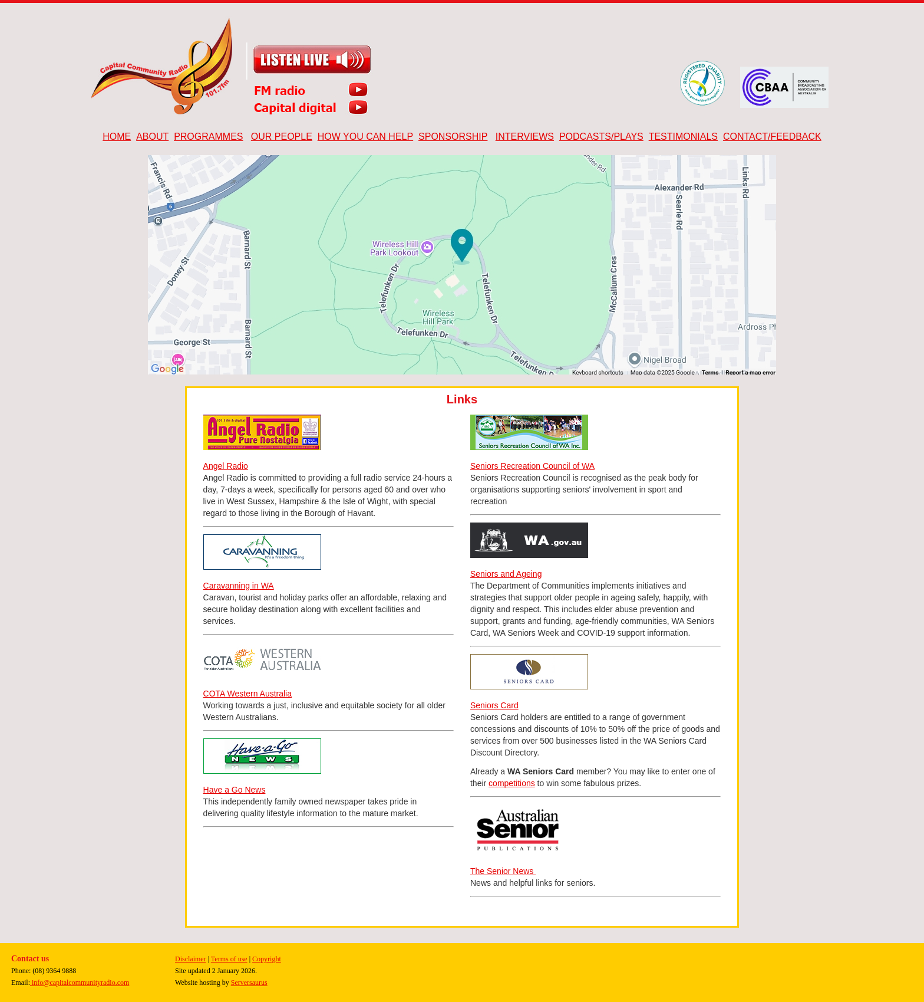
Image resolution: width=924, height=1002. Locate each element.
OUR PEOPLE (281, 137)
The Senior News (503, 871)
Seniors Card (494, 705)
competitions (512, 783)
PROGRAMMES (208, 137)
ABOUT (152, 137)
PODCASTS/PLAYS (601, 137)
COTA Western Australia (247, 693)
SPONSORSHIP (452, 137)
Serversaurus (249, 982)
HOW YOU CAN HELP (365, 137)
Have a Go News (234, 789)
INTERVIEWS (525, 137)
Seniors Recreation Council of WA (532, 466)
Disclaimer (190, 959)
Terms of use (229, 959)
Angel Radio (225, 466)
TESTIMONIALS (683, 137)
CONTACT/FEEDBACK (772, 137)
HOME (117, 137)
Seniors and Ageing (506, 574)
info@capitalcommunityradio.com (79, 982)
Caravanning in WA (238, 585)
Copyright (266, 959)
